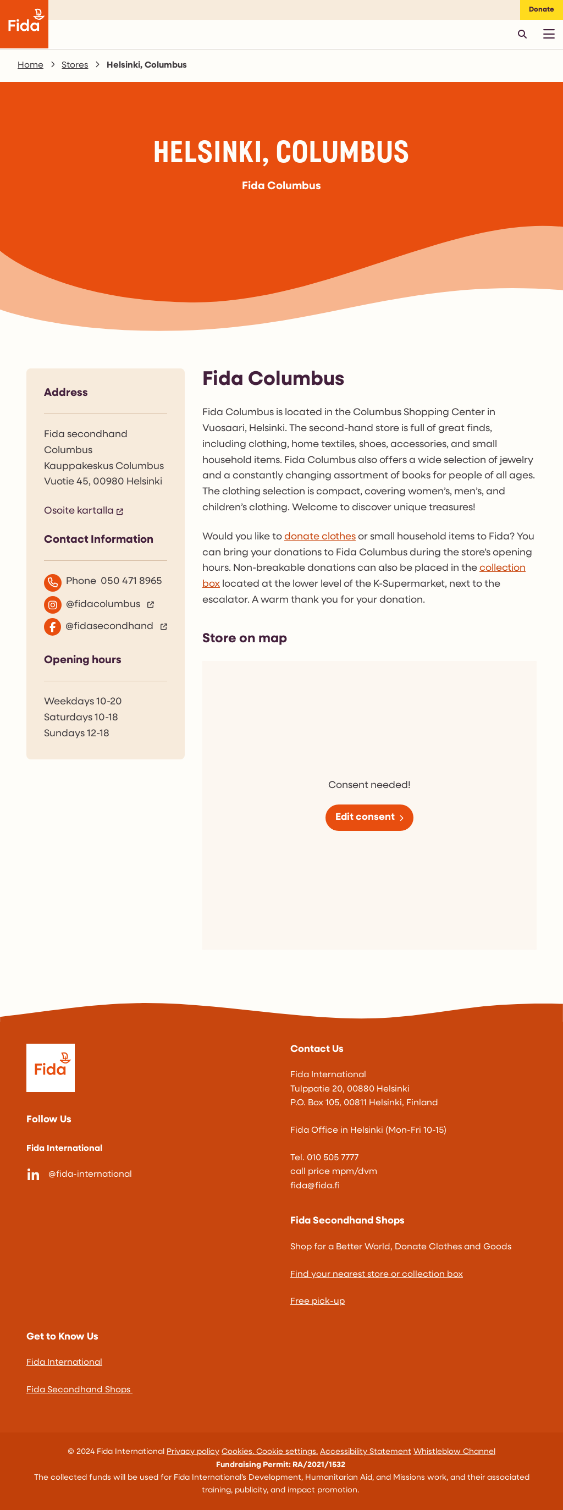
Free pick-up (317, 1301)
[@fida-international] (149, 1175)
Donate (541, 9)
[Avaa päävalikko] (549, 34)
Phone (103, 583)
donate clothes (320, 537)
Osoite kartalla (79, 511)
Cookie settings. (287, 1452)
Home (30, 65)
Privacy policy (193, 1452)
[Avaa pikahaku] (522, 34)
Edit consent (365, 817)
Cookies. (239, 1452)
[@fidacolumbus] (105, 605)
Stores (75, 65)
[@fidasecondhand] (105, 627)
